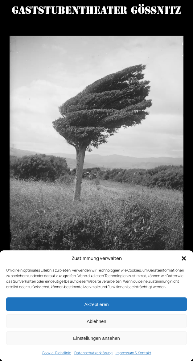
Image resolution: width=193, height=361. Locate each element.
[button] (184, 258)
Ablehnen (96, 321)
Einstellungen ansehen (96, 338)
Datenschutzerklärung (93, 352)
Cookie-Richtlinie (56, 352)
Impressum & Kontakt (133, 352)
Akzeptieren (96, 304)
